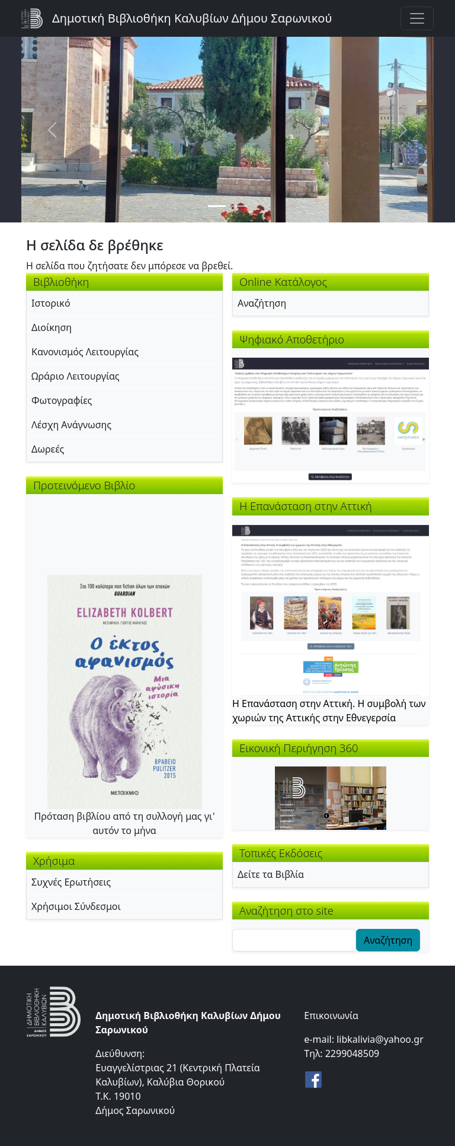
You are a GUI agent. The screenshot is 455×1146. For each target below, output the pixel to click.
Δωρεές (47, 449)
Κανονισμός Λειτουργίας (85, 351)
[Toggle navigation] (417, 18)
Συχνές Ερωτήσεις (71, 882)
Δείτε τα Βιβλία (271, 874)
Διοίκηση (51, 327)
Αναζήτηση (262, 303)
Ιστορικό (51, 303)
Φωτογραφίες (61, 400)
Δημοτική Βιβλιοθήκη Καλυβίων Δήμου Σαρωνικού (192, 18)
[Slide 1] (217, 206)
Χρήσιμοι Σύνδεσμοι (76, 906)
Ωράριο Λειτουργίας (75, 376)
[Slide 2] (238, 206)
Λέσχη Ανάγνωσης (71, 424)
